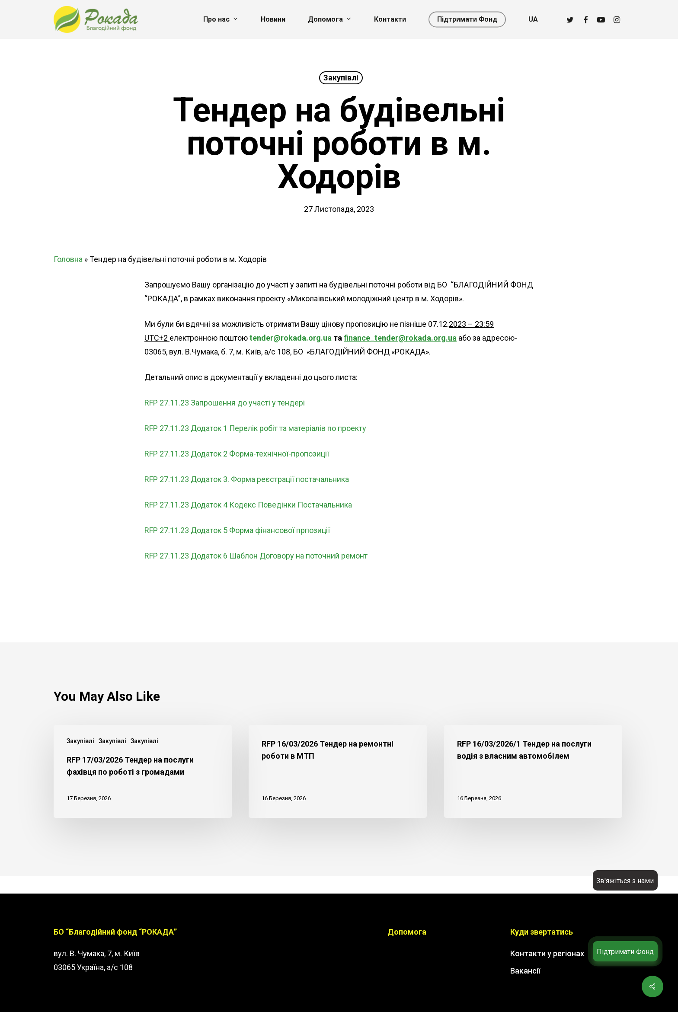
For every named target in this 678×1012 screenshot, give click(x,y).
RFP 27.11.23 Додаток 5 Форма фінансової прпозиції (237, 530)
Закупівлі (340, 77)
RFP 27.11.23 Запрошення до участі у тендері (224, 402)
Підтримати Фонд (625, 952)
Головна (68, 259)
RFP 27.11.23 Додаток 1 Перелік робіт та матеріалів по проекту (255, 428)
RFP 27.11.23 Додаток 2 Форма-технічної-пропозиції (236, 453)
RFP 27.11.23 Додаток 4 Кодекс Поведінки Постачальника (248, 504)
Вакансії (525, 970)
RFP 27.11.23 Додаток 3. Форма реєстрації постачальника (246, 479)
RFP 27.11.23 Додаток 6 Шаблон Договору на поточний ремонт (256, 555)
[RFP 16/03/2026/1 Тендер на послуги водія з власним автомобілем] (533, 771)
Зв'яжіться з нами (625, 881)
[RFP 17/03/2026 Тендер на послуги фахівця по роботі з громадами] (143, 771)
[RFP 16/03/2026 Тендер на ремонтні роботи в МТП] (338, 771)
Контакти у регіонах (547, 953)
